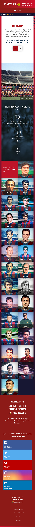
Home (3, 14)
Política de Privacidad (18, 513)
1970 (15, 48)
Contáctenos (18, 520)
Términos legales (18, 509)
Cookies (18, 516)
